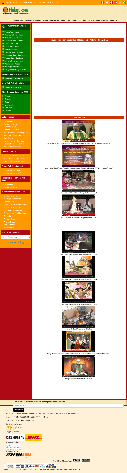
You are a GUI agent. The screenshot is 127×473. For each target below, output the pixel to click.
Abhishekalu (54, 20)
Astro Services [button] (27, 20)
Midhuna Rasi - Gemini (13, 38)
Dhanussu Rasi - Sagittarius (15, 55)
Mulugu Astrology (16, 242)
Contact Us (33, 413)
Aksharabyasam (10, 222)
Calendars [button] (87, 20)
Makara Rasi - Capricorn (14, 58)
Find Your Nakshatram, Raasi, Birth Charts (15, 137)
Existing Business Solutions (14, 144)
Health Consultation (11, 130)
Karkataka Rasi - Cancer (14, 41)
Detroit (7, 102)
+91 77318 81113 (49, 2)
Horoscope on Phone (12, 170)
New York (8, 108)
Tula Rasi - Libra (11, 49)
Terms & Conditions (46, 413)
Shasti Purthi (9, 228)
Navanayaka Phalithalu (13, 67)
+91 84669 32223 (19, 417)
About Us (9, 413)
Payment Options (21, 413)
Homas (38, 20)
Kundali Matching (10, 124)
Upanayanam (9, 202)
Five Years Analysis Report (14, 161)
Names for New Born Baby (14, 141)
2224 (28, 417)
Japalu (45, 20)
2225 (33, 417)
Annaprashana (9, 219)
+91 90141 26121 (31, 2)
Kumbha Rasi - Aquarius (14, 61)
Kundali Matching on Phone (14, 173)
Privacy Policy (73, 413)
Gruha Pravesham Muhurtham (15, 204)
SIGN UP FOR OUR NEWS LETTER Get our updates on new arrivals (40, 402)
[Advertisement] (79, 31)
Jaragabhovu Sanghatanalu (15, 70)
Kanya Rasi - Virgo (12, 46)
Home (16, 20)
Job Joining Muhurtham (13, 210)
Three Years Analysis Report (15, 158)
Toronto (8, 111)
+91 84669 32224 (14, 2)
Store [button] (64, 20)
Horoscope (8, 121)
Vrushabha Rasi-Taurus (14, 35)
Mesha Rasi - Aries (12, 32)
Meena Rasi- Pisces (12, 64)
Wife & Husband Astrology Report (17, 133)
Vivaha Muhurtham (11, 196)
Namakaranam (9, 225)
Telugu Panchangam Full (14, 78)
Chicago (8, 99)
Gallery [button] (113, 20)
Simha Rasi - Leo (11, 44)
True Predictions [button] (100, 20)
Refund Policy (61, 413)
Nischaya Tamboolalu (12, 199)
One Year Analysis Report (14, 156)
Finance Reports (10, 127)
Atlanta (7, 96)
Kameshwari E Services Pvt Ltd (68, 469)
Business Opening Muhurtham (15, 213)
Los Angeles (9, 105)
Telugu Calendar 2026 (13, 87)
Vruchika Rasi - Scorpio (14, 52)
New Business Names (12, 147)
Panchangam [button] (74, 20)
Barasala (7, 216)
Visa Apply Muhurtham (12, 207)
